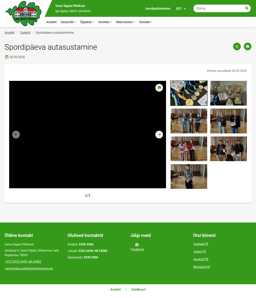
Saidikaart (139, 289)
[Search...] (247, 8)
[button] (159, 134)
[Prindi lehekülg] (247, 46)
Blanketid (199, 267)
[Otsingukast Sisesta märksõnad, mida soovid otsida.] (222, 8)
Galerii (197, 251)
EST (181, 8)
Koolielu (105, 22)
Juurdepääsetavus (157, 8)
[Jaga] (237, 46)
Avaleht (52, 22)
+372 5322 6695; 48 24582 (23, 261)
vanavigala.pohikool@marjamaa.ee (29, 268)
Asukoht (199, 259)
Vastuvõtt (68, 22)
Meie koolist (126, 22)
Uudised (198, 244)
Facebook (137, 246)
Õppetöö (87, 22)
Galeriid (25, 32)
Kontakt (146, 22)
